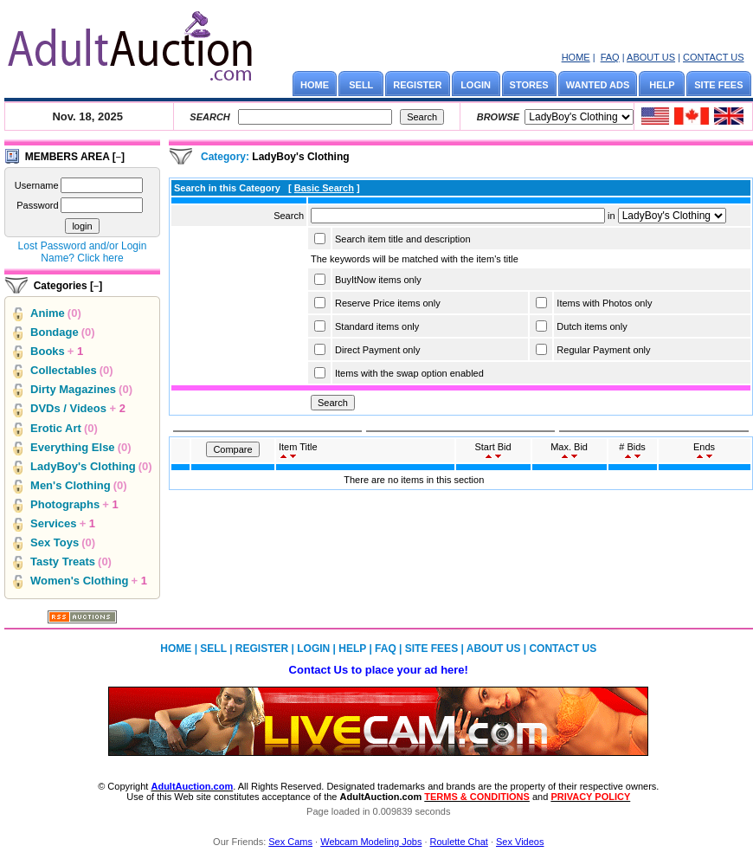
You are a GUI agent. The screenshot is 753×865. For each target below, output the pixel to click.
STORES (529, 85)
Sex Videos (520, 841)
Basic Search (324, 188)
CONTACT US (713, 57)
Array (672, 215)
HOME (576, 57)
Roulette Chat (459, 841)
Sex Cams (290, 841)
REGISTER (417, 85)
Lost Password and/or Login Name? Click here (82, 252)
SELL (361, 85)
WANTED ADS (598, 85)
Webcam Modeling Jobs (371, 841)
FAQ (610, 57)
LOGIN (475, 85)
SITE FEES (718, 85)
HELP (661, 85)
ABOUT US (651, 57)
